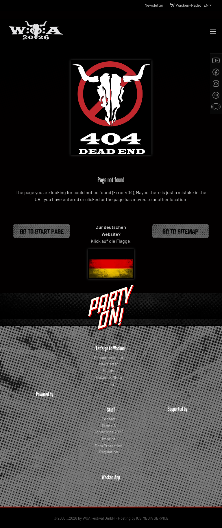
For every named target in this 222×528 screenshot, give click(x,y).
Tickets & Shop (108, 377)
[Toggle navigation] (213, 31)
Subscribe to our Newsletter (108, 360)
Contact (108, 418)
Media (108, 384)
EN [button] (206, 5)
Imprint (108, 438)
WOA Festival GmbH (99, 513)
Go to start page (42, 231)
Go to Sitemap (180, 231)
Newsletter (154, 5)
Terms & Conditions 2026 (108, 429)
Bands (108, 370)
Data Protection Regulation (109, 449)
